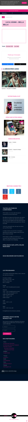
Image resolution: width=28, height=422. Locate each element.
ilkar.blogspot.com (7, 366)
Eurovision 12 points (7, 346)
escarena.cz (5, 357)
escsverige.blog (6, 360)
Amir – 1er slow (11, 157)
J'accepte (24, 2)
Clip (3, 17)
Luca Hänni (16, 46)
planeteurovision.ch (7, 363)
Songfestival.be (6, 353)
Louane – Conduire (12, 142)
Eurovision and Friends (8, 349)
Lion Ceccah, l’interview (13, 10)
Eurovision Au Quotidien (8, 348)
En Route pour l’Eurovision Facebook (11, 345)
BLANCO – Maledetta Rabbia (9, 88)
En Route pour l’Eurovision (8, 343)
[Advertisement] (14, 174)
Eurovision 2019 (9, 46)
